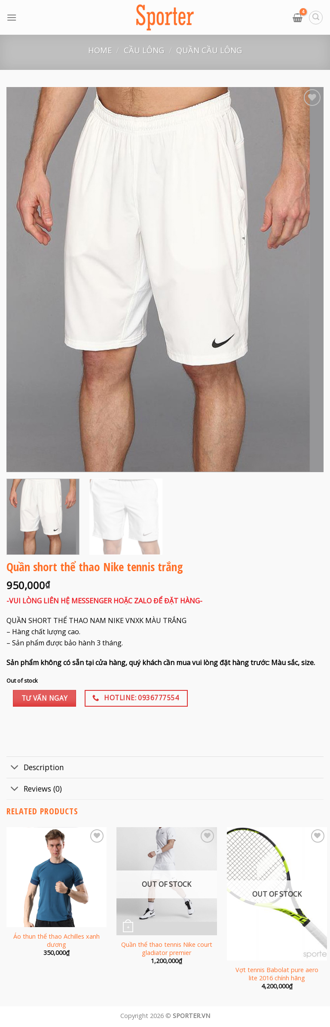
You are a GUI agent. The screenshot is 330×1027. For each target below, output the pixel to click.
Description (35, 768)
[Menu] (11, 17)
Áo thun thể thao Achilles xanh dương (56, 941)
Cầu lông (144, 50)
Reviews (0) (34, 789)
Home (100, 50)
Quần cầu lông (209, 50)
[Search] (316, 17)
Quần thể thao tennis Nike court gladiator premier (166, 949)
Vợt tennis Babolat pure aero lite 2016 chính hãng (276, 974)
